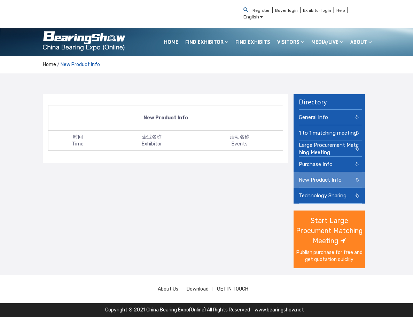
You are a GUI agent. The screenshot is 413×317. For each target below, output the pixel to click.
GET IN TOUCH (232, 289)
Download (198, 289)
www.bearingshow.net (279, 310)
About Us (168, 289)
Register (261, 10)
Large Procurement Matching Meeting (329, 149)
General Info (313, 117)
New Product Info (80, 65)
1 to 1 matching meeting (328, 133)
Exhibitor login (317, 10)
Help (340, 10)
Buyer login (286, 10)
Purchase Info (316, 164)
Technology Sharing (322, 195)
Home (49, 65)
